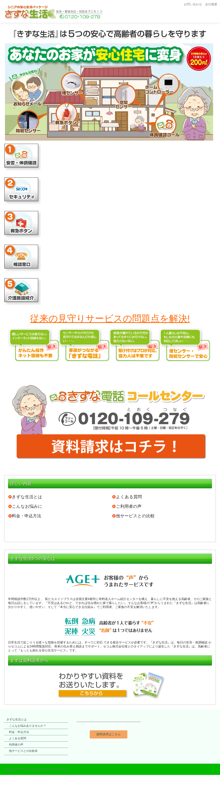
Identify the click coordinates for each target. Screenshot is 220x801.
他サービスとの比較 (133, 515)
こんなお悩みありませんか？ (27, 725)
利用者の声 (16, 744)
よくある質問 (127, 496)
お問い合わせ (193, 4)
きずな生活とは (25, 496)
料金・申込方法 (24, 515)
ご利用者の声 (127, 506)
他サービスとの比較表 (23, 750)
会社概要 (210, 4)
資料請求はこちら (108, 734)
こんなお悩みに (25, 506)
